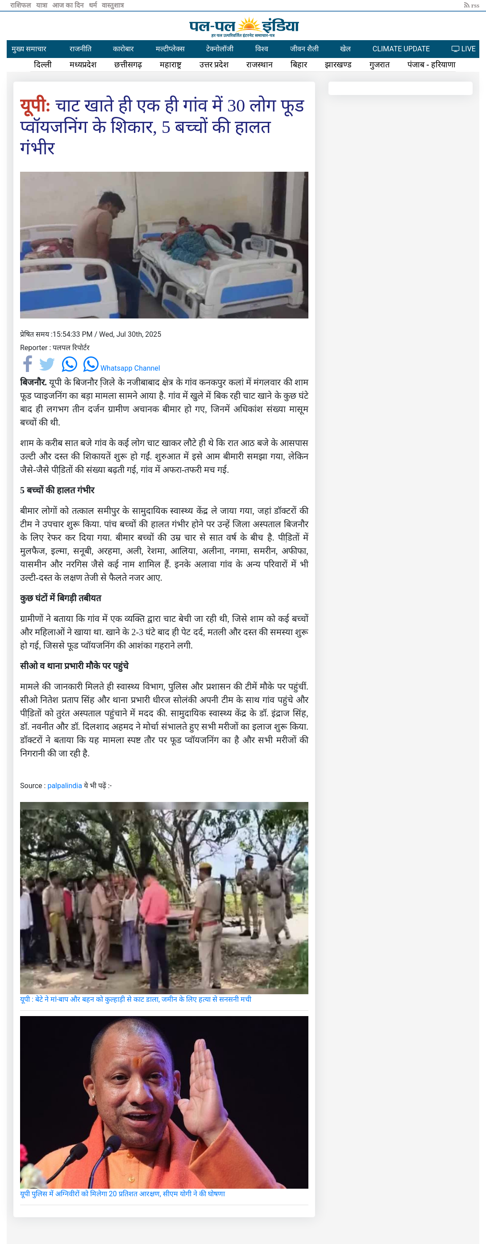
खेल (345, 49)
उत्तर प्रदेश (214, 64)
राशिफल (21, 5)
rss (471, 5)
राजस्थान (259, 64)
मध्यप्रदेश (83, 64)
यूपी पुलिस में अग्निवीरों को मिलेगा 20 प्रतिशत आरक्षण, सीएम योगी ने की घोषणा (122, 1194)
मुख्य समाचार (29, 49)
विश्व (261, 49)
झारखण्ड (338, 64)
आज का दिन (68, 5)
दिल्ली (43, 64)
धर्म (94, 5)
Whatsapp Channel (121, 368)
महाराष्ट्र (171, 64)
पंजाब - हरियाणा (431, 64)
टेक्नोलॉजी (219, 49)
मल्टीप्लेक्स (170, 49)
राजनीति (80, 49)
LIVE (464, 49)
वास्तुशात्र (113, 5)
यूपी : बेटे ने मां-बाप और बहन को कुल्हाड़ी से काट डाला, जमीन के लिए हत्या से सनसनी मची (135, 999)
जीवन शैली (304, 49)
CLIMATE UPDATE (401, 49)
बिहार (299, 64)
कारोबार (123, 49)
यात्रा (42, 5)
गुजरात (380, 64)
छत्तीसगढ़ (128, 64)
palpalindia (64, 785)
